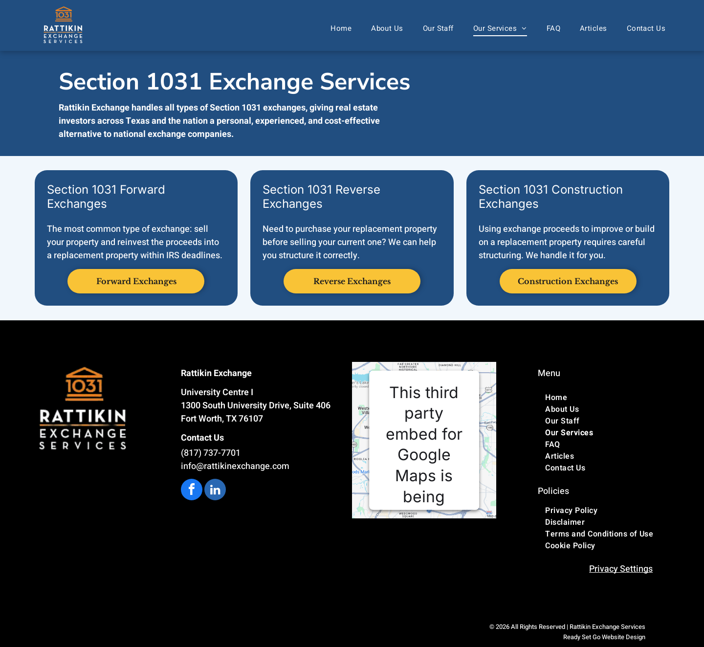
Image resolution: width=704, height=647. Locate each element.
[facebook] (191, 491)
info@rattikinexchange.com (235, 466)
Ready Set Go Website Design (604, 637)
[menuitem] (341, 29)
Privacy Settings (621, 569)
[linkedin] (215, 491)
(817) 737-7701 (211, 453)
